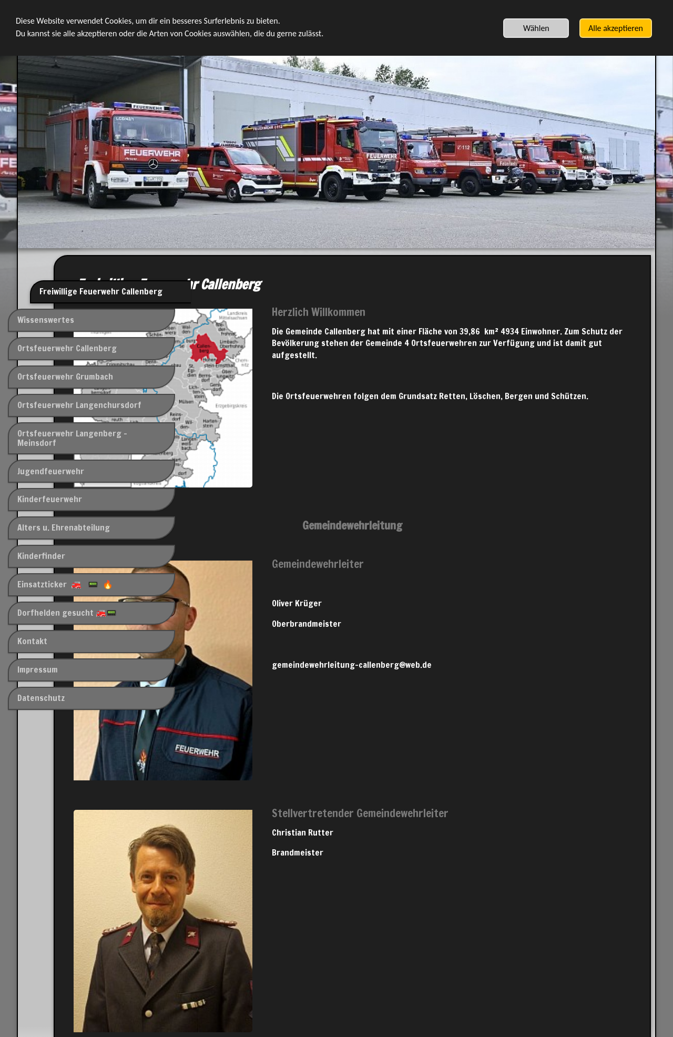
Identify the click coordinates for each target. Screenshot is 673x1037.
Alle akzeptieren (615, 28)
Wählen (536, 28)
